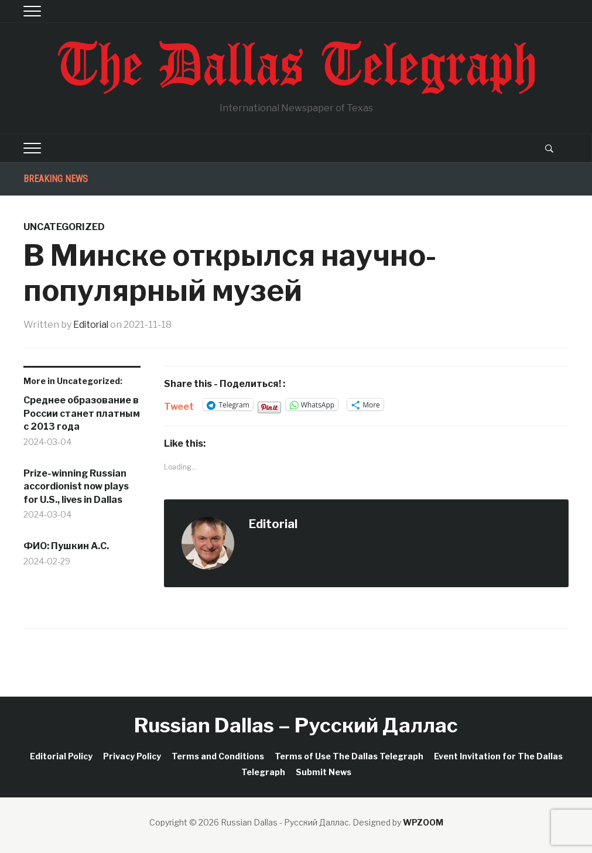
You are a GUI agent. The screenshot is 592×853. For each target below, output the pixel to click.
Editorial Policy (61, 755)
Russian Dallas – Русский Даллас (296, 725)
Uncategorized (64, 226)
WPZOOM (423, 822)
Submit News (323, 772)
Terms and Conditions (218, 755)
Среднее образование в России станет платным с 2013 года (81, 413)
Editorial (92, 324)
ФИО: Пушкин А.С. (66, 545)
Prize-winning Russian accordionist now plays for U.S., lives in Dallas (76, 486)
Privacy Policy (132, 755)
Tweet (179, 405)
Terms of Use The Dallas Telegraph (349, 755)
